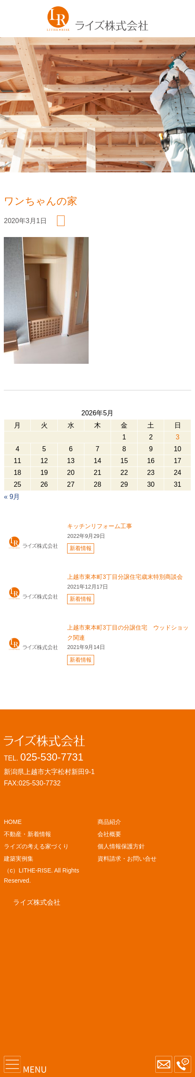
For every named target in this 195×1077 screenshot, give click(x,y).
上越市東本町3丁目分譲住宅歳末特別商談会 (125, 576)
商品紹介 (109, 821)
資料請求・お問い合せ (127, 858)
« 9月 (12, 496)
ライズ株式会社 (36, 902)
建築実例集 (18, 858)
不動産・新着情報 (27, 834)
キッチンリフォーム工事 (99, 526)
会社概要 (109, 834)
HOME (13, 821)
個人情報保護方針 (121, 846)
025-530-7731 (51, 757)
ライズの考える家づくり (36, 846)
